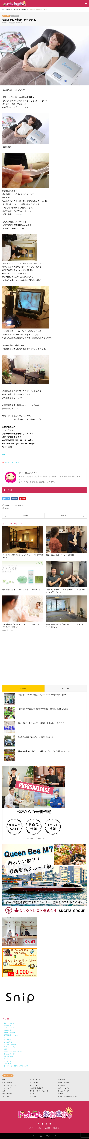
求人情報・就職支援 (36, 1088)
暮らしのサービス (63, 1091)
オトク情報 (61, 1085)
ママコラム (66, 688)
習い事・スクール (63, 1082)
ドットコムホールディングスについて (70, 1096)
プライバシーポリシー (36, 1128)
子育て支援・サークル (9, 1085)
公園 (3, 1091)
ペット (32, 1094)
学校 (3, 1080)
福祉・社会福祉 (7, 1094)
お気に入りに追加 (11, 462)
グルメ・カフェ (35, 1080)
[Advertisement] (44, 656)
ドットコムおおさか (16, 505)
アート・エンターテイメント (39, 1091)
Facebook (42, 1124)
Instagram (46, 1124)
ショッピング (6, 1088)
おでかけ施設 (34, 1082)
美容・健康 (6, 15)
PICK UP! (23, 688)
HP (3, 455)
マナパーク (33, 1096)
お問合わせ (55, 1128)
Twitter (38, 1124)
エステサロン (14, 15)
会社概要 (47, 1128)
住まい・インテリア (36, 1085)
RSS (50, 1124)
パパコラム (5, 1096)
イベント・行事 (7, 1082)
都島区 (7, 508)
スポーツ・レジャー (64, 1088)
